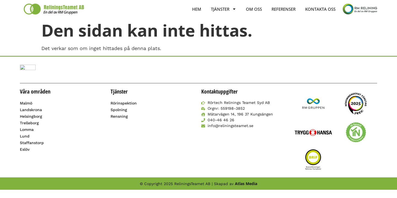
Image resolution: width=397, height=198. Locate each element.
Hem (196, 9)
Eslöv (24, 149)
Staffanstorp (32, 143)
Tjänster (223, 9)
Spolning (119, 110)
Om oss (254, 9)
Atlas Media (246, 183)
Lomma (27, 129)
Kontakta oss (320, 9)
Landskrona (31, 110)
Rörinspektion (124, 103)
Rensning (119, 116)
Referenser (284, 9)
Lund (24, 136)
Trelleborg (29, 123)
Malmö (26, 103)
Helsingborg (31, 116)
